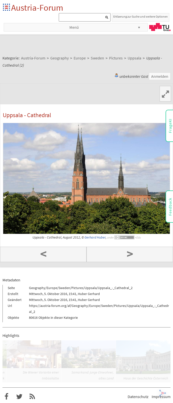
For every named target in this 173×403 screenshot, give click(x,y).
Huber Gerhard (89, 294)
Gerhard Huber (95, 237)
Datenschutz (138, 396)
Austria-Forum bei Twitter (19, 397)
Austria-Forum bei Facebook (6, 397)
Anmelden (159, 76)
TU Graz (160, 27)
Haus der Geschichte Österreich (145, 378)
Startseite (6, 7)
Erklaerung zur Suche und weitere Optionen (140, 16)
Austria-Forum (37, 7)
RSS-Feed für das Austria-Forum (32, 397)
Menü (74, 27)
